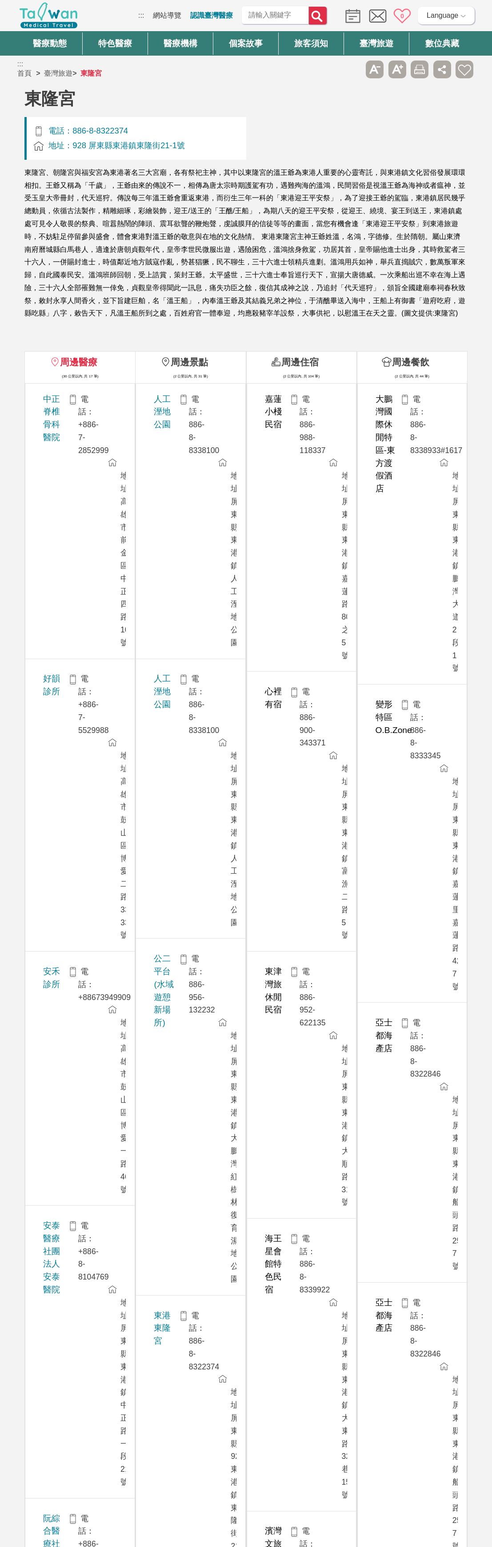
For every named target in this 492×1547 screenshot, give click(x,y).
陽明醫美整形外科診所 (85, 1086)
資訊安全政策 (372, 1439)
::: (141, 15)
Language (442, 15)
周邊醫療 (78, 362)
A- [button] (375, 69)
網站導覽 (167, 15)
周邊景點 (189, 362)
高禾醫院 (59, 841)
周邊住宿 (300, 362)
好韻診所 (59, 448)
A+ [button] (397, 69)
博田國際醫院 (68, 1037)
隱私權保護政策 (376, 1422)
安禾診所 (59, 497)
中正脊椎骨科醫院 (76, 399)
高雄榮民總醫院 (72, 939)
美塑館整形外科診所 (81, 693)
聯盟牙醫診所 (68, 1185)
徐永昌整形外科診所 (81, 742)
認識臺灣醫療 (211, 15)
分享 (442, 69)
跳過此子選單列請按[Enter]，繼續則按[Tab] (352, 69)
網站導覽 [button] (246, 1373)
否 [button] (327, 1338)
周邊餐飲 (410, 362)
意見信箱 (378, 16)
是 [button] (286, 1338)
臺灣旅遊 (58, 73)
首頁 (24, 73)
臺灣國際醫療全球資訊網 (48, 17)
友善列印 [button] (419, 69)
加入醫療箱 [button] (464, 69)
